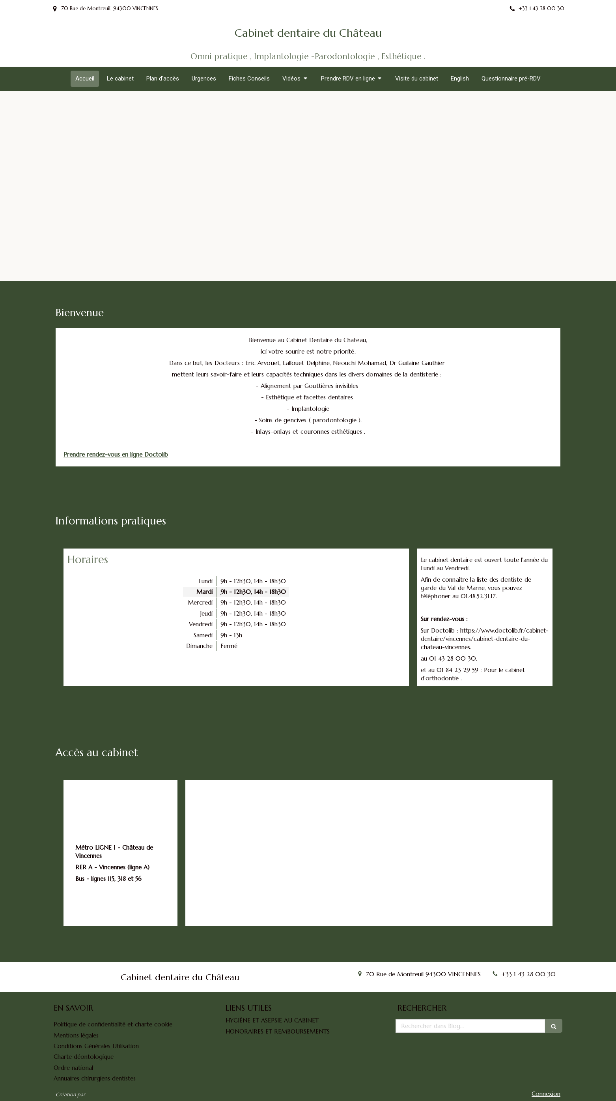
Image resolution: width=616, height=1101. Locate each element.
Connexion (546, 1093)
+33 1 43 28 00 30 (528, 974)
